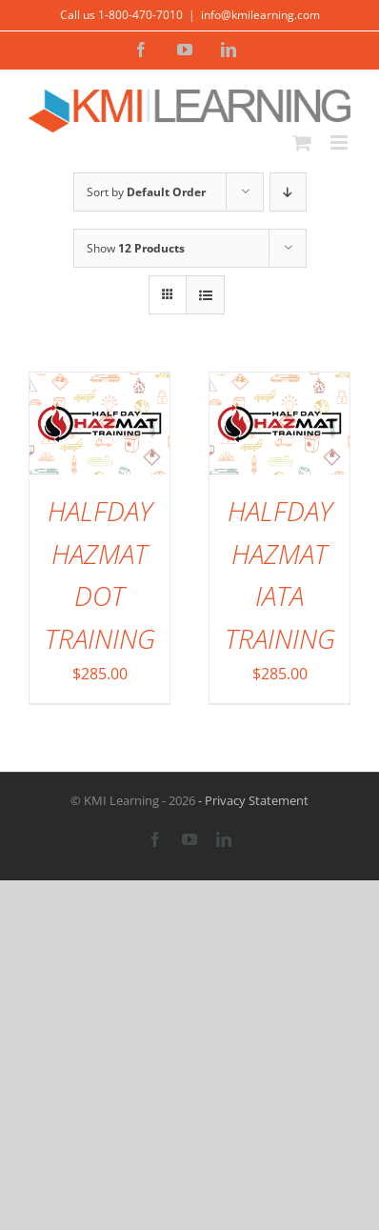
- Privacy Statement (252, 800)
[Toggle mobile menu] (340, 142)
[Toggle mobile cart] (301, 142)
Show (136, 248)
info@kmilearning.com (260, 15)
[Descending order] (288, 192)
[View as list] (205, 294)
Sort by (146, 192)
